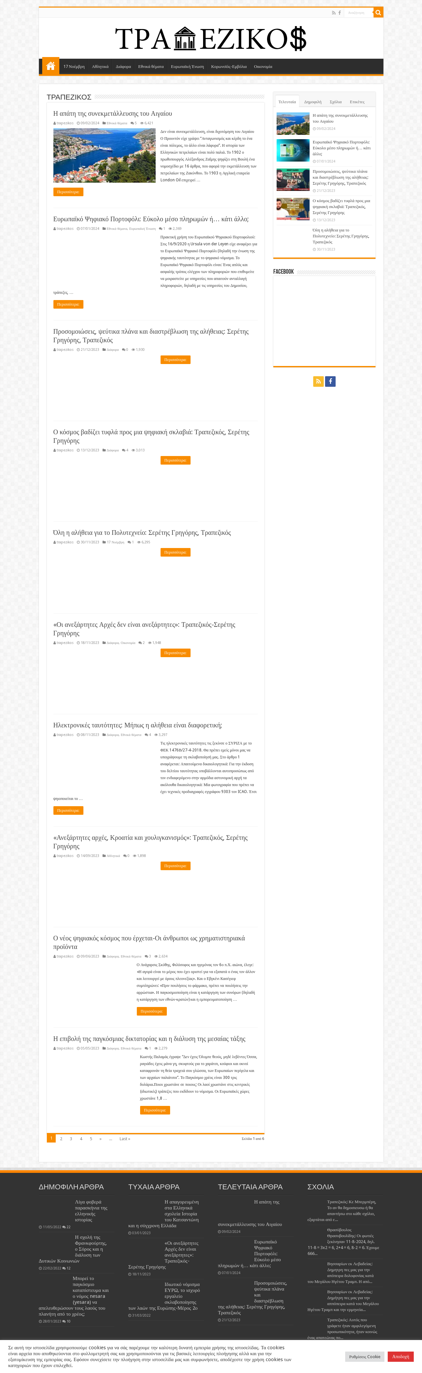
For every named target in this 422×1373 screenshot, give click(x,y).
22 (69, 1227)
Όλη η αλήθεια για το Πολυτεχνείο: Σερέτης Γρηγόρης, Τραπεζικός (142, 532)
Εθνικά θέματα (151, 66)
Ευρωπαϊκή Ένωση (187, 66)
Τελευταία (287, 101)
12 (69, 1268)
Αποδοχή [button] (400, 1356)
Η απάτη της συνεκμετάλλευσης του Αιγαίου (112, 113)
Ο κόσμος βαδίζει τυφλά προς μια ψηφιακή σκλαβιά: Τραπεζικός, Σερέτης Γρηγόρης (341, 206)
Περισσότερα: (68, 192)
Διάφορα (123, 66)
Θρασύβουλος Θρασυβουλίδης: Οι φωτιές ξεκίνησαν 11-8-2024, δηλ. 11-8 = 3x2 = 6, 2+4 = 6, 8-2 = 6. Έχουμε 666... (343, 1241)
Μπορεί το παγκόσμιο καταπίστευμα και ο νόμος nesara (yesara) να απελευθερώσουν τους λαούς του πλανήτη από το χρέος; (74, 1296)
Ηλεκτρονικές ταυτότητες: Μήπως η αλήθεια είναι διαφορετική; (138, 725)
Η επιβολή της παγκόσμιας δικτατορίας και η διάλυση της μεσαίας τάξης (149, 1039)
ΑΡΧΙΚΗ (50, 65)
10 (69, 1321)
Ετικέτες (357, 101)
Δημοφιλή (313, 101)
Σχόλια (336, 101)
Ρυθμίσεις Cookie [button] (364, 1356)
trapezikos (65, 123)
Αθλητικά (100, 66)
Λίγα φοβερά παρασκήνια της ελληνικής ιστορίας (91, 1211)
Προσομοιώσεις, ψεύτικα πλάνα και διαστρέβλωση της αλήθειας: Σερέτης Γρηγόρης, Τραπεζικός (341, 177)
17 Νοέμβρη (74, 66)
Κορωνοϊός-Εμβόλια (229, 66)
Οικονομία (263, 66)
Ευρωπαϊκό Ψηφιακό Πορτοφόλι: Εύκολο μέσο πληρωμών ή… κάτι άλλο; (151, 219)
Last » (125, 1138)
